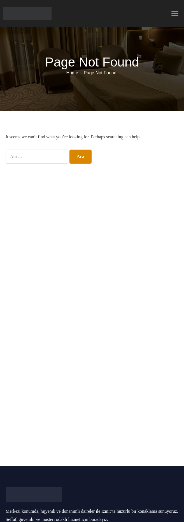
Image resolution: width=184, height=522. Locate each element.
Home (72, 72)
